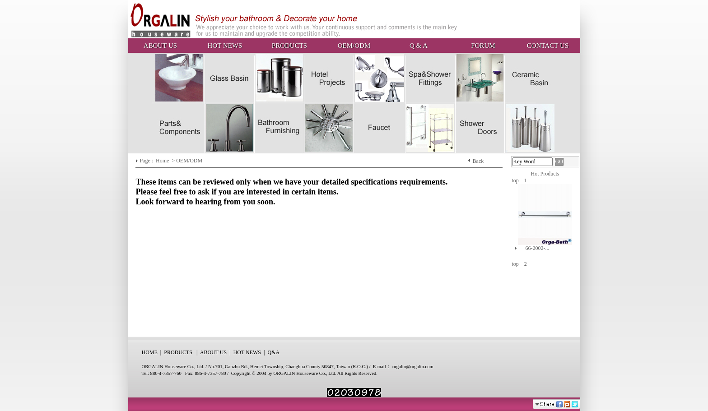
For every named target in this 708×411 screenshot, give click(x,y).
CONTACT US (547, 45)
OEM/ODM (354, 45)
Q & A (419, 45)
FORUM (483, 45)
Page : (147, 160)
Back (478, 161)
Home (163, 160)
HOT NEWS (225, 45)
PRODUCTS (289, 45)
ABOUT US (160, 45)
